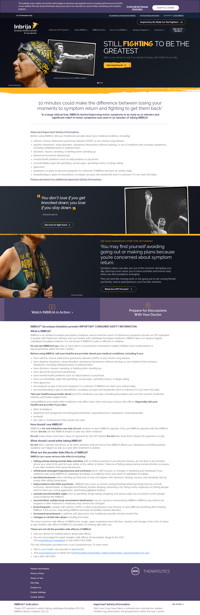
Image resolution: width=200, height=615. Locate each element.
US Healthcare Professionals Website (122, 15)
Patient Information (39, 569)
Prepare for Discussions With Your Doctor (148, 309)
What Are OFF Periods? (117, 289)
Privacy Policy (37, 573)
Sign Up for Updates (178, 30)
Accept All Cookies (165, 8)
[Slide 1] (98, 82)
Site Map (34, 583)
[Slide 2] (100, 82)
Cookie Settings (38, 592)
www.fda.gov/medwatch (52, 540)
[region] (100, 6)
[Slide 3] (102, 82)
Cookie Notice (37, 597)
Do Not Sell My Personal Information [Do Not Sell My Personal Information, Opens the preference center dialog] (137, 8)
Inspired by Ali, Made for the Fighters (161, 22)
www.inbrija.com (47, 553)
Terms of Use (36, 578)
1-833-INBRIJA (178, 15)
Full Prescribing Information (149, 15)
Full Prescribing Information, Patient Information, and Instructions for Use (110, 553)
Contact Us (35, 587)
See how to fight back (56, 225)
